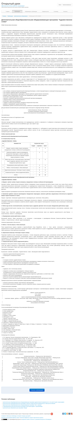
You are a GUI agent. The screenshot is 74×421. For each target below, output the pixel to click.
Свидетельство (45, 11)
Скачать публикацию (37, 390)
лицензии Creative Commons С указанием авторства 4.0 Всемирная (36, 419)
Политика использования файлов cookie (10, 417)
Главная (7, 11)
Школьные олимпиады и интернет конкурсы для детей (18, 415)
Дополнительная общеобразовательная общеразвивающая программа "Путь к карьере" (22, 405)
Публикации (17, 11)
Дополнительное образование (21, 16)
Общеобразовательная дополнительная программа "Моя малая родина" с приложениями (22, 406)
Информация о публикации (31, 11)
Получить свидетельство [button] (66, 25)
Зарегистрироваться (67, 4)
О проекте (3, 415)
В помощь (56, 11)
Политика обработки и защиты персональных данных (31, 417)
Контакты (65, 11)
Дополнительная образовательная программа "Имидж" (15, 407)
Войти (60, 4)
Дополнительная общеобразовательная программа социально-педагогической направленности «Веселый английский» (29, 403)
